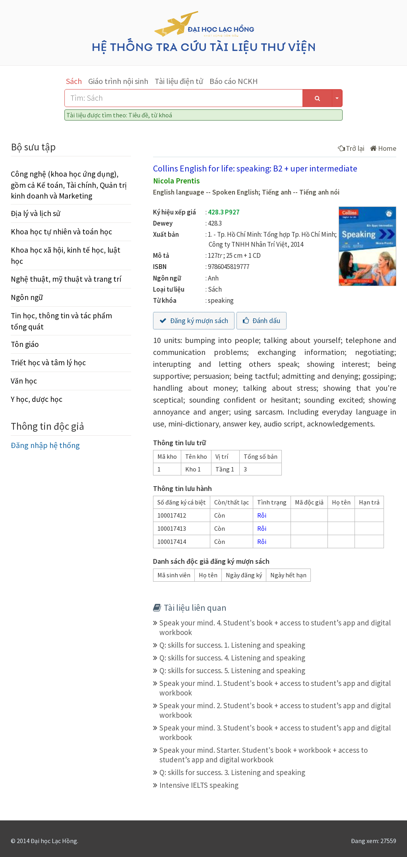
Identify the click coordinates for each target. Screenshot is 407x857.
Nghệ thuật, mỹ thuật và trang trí (66, 279)
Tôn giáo (25, 344)
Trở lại (351, 148)
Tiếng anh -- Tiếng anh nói (300, 192)
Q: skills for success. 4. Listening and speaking (232, 657)
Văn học (24, 381)
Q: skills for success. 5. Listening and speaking (232, 670)
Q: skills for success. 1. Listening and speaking (232, 645)
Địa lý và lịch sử (35, 213)
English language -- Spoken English (205, 192)
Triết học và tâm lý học (48, 362)
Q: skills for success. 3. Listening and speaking (232, 772)
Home (383, 148)
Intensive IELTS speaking (198, 785)
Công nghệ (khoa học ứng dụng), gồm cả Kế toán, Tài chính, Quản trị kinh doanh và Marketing (69, 184)
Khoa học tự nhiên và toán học (61, 231)
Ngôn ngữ (27, 297)
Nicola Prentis (176, 180)
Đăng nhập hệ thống (45, 445)
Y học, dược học (36, 399)
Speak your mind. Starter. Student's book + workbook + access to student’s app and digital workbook (263, 754)
